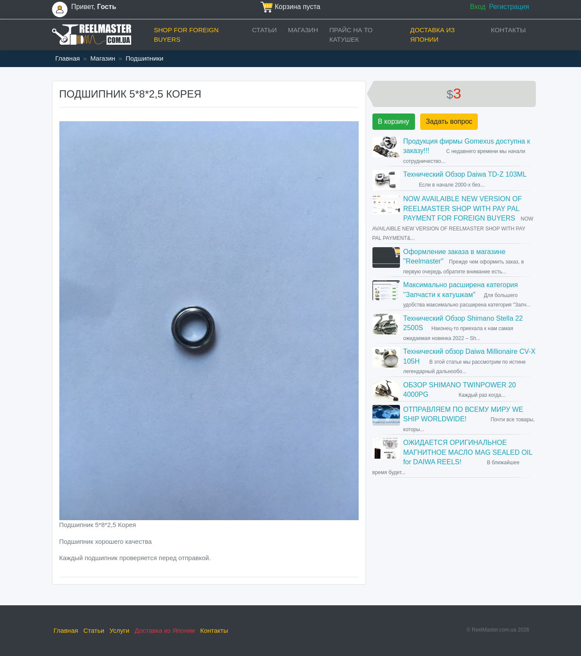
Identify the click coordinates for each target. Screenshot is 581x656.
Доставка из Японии (432, 34)
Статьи (264, 30)
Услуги (119, 630)
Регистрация (509, 6)
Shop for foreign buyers (186, 34)
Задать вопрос (449, 121)
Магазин (303, 30)
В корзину (393, 121)
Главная (67, 58)
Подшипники (144, 58)
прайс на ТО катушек (351, 34)
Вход (478, 6)
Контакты (508, 30)
